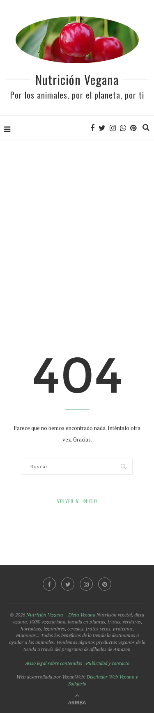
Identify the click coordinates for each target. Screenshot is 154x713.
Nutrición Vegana (77, 79)
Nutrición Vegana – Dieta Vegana (60, 615)
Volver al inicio (77, 500)
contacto (120, 663)
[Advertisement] (77, 222)
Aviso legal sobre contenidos (53, 663)
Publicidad (96, 663)
